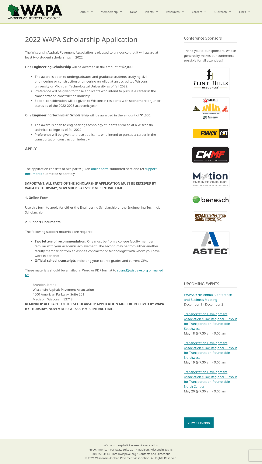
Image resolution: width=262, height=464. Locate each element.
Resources (177, 11)
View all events (199, 422)
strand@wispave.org (132, 270)
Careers (201, 11)
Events (153, 11)
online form (100, 169)
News (133, 12)
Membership (113, 11)
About (88, 11)
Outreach (224, 11)
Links (246, 11)
